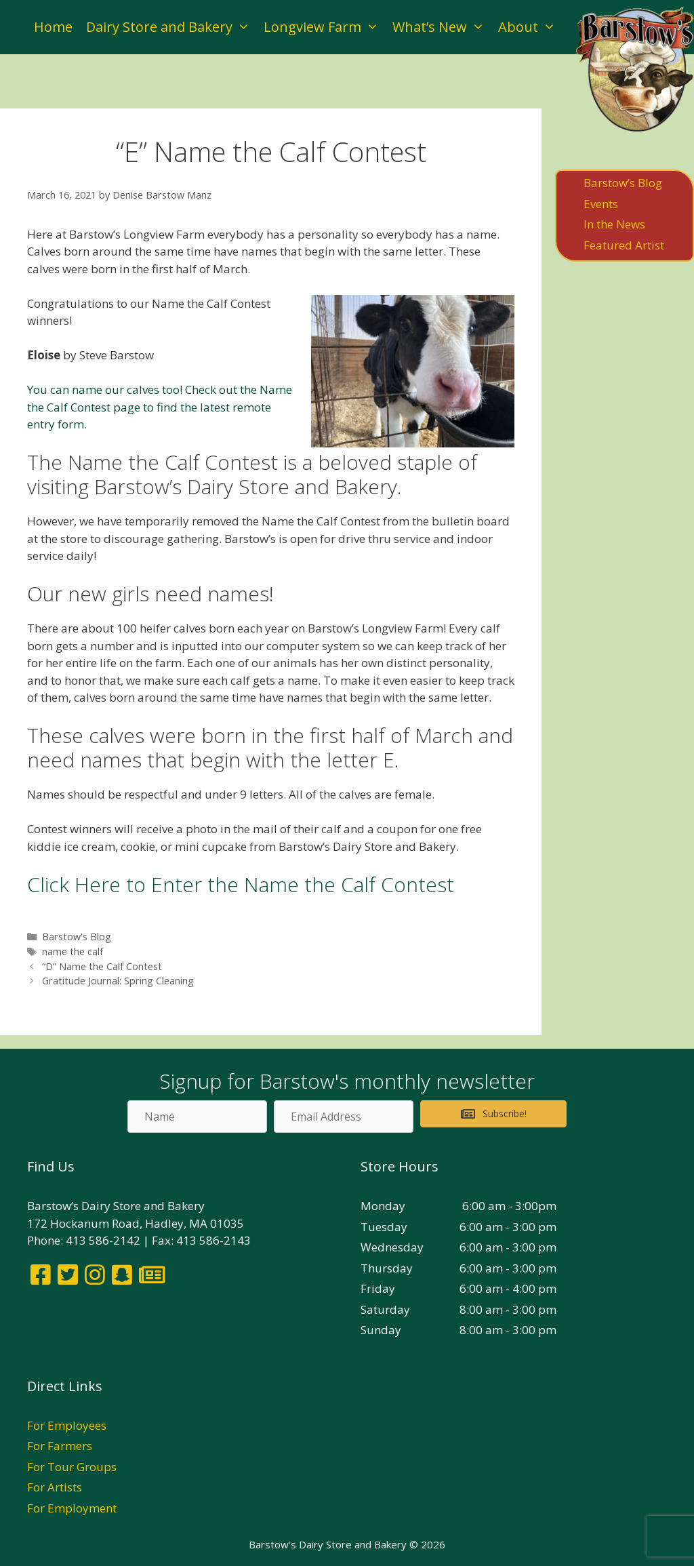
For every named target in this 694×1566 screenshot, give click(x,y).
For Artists (54, 1487)
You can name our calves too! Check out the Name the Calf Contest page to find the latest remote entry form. (159, 407)
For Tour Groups (72, 1466)
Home (53, 27)
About (530, 27)
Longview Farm (325, 27)
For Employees (66, 1425)
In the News (614, 224)
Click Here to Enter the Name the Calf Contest (240, 884)
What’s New (441, 27)
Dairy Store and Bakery (171, 27)
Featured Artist (624, 245)
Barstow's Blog (76, 936)
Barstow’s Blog (623, 182)
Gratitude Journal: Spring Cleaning (118, 980)
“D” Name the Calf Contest (102, 966)
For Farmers (59, 1445)
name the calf (72, 951)
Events (601, 204)
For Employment (72, 1508)
